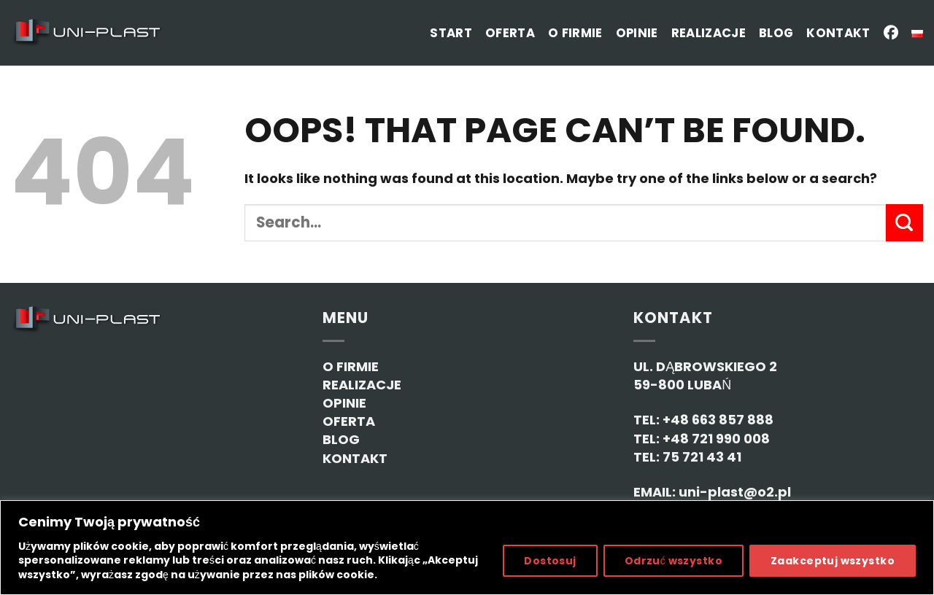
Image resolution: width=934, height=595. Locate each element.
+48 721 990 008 (716, 438)
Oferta (510, 33)
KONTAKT (355, 458)
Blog (776, 33)
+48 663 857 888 (718, 420)
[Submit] (904, 222)
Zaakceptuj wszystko (833, 560)
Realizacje (708, 33)
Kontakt (838, 33)
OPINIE (344, 403)
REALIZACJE (362, 385)
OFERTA (349, 421)
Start (451, 33)
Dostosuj (550, 560)
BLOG (341, 439)
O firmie (575, 33)
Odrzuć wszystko (673, 560)
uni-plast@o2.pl (735, 492)
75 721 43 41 (702, 457)
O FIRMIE (351, 366)
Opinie (637, 33)
